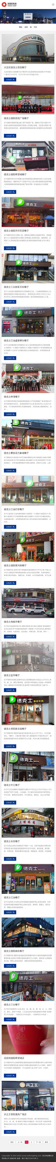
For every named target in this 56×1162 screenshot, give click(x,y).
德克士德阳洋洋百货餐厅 (16, 230)
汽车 (35, 27)
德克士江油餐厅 (12, 897)
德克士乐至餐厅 (12, 841)
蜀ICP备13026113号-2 (30, 1158)
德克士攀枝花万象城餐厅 (16, 453)
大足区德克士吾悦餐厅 (15, 67)
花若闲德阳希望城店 (14, 1058)
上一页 (20, 1142)
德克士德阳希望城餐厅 (15, 174)
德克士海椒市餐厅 (13, 621)
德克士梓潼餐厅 (12, 396)
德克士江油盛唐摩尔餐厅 (16, 340)
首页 (12, 1142)
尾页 (46, 1142)
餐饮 (20, 27)
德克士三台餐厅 (12, 1004)
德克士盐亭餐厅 (12, 675)
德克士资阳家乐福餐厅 (15, 728)
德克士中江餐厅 (12, 785)
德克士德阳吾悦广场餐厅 (16, 118)
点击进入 (10, 79)
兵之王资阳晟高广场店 (15, 1114)
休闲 (26, 27)
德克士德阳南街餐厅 (14, 951)
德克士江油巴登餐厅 (14, 509)
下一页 (38, 1142)
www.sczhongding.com (31, 1156)
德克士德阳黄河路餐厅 (15, 565)
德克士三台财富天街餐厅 (16, 287)
